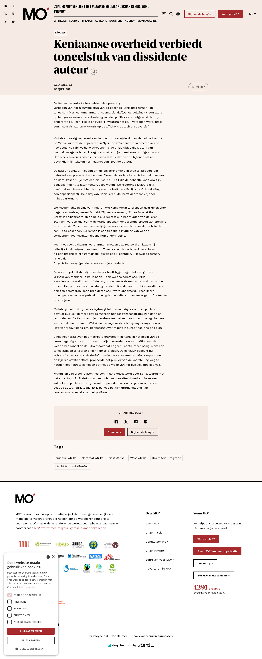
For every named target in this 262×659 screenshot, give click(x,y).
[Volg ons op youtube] (13, 21)
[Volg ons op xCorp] (5, 14)
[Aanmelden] (178, 14)
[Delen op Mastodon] (146, 422)
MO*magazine (147, 20)
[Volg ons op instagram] (13, 6)
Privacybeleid (98, 636)
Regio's (74, 20)
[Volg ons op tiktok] (5, 21)
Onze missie (154, 532)
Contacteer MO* (157, 541)
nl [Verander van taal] (252, 14)
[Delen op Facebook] (116, 422)
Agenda (130, 20)
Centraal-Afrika (92, 458)
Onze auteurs (155, 550)
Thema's (87, 20)
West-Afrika (138, 458)
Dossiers (116, 20)
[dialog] (31, 603)
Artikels (60, 20)
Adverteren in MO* (159, 568)
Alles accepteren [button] (31, 631)
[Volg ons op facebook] (5, 6)
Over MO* (152, 523)
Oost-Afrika (117, 458)
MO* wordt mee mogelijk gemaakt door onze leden (70, 528)
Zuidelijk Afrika (65, 458)
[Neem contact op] (164, 14)
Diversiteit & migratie (166, 458)
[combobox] (48, 557)
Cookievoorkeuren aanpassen (152, 636)
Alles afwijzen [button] (31, 640)
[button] (31, 649)
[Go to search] (171, 14)
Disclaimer (119, 636)
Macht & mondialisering (71, 466)
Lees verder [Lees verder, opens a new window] (28, 587)
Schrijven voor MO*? (160, 559)
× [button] (53, 556)
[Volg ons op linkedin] (13, 14)
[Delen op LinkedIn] (136, 422)
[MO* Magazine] (36, 13)
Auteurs (101, 20)
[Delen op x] (126, 422)
